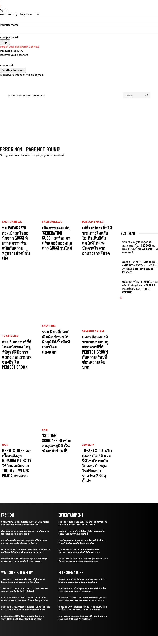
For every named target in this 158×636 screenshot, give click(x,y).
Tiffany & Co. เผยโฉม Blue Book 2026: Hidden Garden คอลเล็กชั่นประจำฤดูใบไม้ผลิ (23, 545)
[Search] (146, 95)
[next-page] (121, 281)
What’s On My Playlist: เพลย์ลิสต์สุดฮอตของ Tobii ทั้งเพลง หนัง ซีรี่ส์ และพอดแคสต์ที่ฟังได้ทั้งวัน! (82, 512)
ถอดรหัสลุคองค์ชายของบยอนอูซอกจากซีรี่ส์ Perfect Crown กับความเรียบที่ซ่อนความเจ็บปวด (97, 327)
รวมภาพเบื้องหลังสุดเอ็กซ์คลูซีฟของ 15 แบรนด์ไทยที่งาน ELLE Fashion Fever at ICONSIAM (82, 575)
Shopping (48, 316)
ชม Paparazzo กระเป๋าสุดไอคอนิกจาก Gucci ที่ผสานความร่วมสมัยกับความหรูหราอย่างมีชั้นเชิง (16, 235)
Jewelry (87, 412)
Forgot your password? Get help (19, 47)
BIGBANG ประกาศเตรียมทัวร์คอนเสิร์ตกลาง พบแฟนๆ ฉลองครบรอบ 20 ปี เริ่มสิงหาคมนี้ (81, 485)
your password (9, 37)
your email (6, 65)
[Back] (0, 6)
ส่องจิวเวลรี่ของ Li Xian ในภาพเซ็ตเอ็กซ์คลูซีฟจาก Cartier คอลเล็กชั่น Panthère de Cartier (138, 273)
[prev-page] (120, 281)
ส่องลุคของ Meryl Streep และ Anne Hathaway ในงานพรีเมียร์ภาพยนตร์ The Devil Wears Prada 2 (138, 259)
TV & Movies (10, 319)
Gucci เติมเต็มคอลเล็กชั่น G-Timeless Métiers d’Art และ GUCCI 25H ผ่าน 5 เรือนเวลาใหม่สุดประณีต (25, 555)
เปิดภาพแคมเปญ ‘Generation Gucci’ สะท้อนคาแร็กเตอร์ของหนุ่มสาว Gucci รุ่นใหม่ (55, 233)
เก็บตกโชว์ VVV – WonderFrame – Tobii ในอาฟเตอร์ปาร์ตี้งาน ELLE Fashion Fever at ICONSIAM (82, 564)
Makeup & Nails (92, 223)
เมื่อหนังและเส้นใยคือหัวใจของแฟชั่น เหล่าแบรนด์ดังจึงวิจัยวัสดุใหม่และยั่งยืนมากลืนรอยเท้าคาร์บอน (82, 533)
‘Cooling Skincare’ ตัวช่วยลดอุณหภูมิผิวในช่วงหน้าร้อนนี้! (56, 413)
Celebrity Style (93, 316)
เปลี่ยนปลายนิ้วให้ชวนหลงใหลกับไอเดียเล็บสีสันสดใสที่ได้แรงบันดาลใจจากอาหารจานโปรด (97, 233)
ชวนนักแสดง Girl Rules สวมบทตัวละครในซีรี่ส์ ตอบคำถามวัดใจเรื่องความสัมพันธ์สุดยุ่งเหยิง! (81, 494)
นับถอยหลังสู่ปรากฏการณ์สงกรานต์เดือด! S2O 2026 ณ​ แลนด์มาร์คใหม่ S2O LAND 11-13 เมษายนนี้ (138, 245)
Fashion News (11, 223)
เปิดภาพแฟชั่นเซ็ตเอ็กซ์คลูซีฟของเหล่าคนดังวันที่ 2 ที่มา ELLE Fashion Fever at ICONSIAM (81, 542)
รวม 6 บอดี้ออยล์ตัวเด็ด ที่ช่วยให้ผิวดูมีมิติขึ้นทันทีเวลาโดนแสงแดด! (57, 324)
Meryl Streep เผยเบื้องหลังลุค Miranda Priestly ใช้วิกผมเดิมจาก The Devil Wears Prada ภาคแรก (16, 427)
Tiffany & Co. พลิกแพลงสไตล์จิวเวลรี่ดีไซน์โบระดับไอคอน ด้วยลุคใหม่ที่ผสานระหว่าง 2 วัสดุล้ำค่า (96, 423)
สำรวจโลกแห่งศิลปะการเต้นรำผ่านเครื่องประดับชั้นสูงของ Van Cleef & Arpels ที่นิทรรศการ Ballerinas (24, 567)
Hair (5, 415)
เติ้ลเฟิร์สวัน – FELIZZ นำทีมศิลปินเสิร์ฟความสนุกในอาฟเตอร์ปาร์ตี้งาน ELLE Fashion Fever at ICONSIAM (82, 552)
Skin (45, 405)
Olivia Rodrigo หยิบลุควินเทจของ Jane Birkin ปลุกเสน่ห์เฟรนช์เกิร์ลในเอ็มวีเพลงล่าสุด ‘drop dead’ (25, 504)
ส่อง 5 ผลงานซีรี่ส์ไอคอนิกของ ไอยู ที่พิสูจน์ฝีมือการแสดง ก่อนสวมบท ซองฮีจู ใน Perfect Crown (16, 331)
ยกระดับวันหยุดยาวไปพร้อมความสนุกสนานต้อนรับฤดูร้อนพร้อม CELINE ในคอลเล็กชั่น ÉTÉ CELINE (25, 515)
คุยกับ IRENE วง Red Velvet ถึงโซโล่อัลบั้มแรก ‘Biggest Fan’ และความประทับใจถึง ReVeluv (81, 503)
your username (9, 25)
